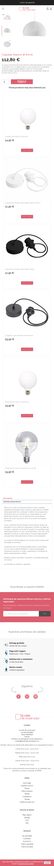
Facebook (18, 696)
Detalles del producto (12, 501)
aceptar (47, 863)
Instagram (35, 696)
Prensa (27, 788)
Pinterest (27, 696)
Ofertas (27, 794)
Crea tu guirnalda (27, 844)
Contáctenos (27, 796)
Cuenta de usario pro (27, 802)
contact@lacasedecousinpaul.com (27, 741)
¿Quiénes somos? (27, 786)
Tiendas (27, 799)
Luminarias (27, 838)
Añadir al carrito (22, 81)
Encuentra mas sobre (26, 864)
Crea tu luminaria (27, 847)
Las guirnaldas (27, 836)
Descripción (7, 498)
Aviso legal (27, 783)
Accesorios (27, 841)
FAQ (27, 823)
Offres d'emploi (27, 791)
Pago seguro (27, 815)
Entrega (27, 817)
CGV (27, 820)
